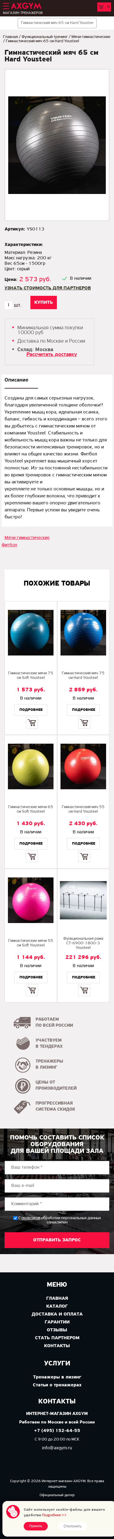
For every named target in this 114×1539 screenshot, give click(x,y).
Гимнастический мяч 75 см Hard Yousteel (83, 675)
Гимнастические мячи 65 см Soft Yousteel (30, 809)
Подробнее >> (54, 1515)
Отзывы (57, 1330)
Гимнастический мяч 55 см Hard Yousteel (83, 809)
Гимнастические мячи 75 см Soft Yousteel (30, 675)
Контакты (57, 1346)
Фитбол (9, 545)
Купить (31, 717)
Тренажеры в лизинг (57, 1377)
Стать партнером (57, 1338)
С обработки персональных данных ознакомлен (59, 1220)
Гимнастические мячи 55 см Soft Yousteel (30, 943)
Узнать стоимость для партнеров (48, 288)
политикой (31, 1218)
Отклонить (72, 1526)
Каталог (57, 1306)
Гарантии (57, 1322)
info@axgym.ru (57, 1448)
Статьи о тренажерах (57, 1385)
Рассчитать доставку (51, 355)
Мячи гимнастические (90, 37)
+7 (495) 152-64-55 (57, 1431)
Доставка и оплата (57, 1314)
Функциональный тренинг (45, 37)
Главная (10, 37)
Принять (35, 1526)
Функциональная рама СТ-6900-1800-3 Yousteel (83, 943)
